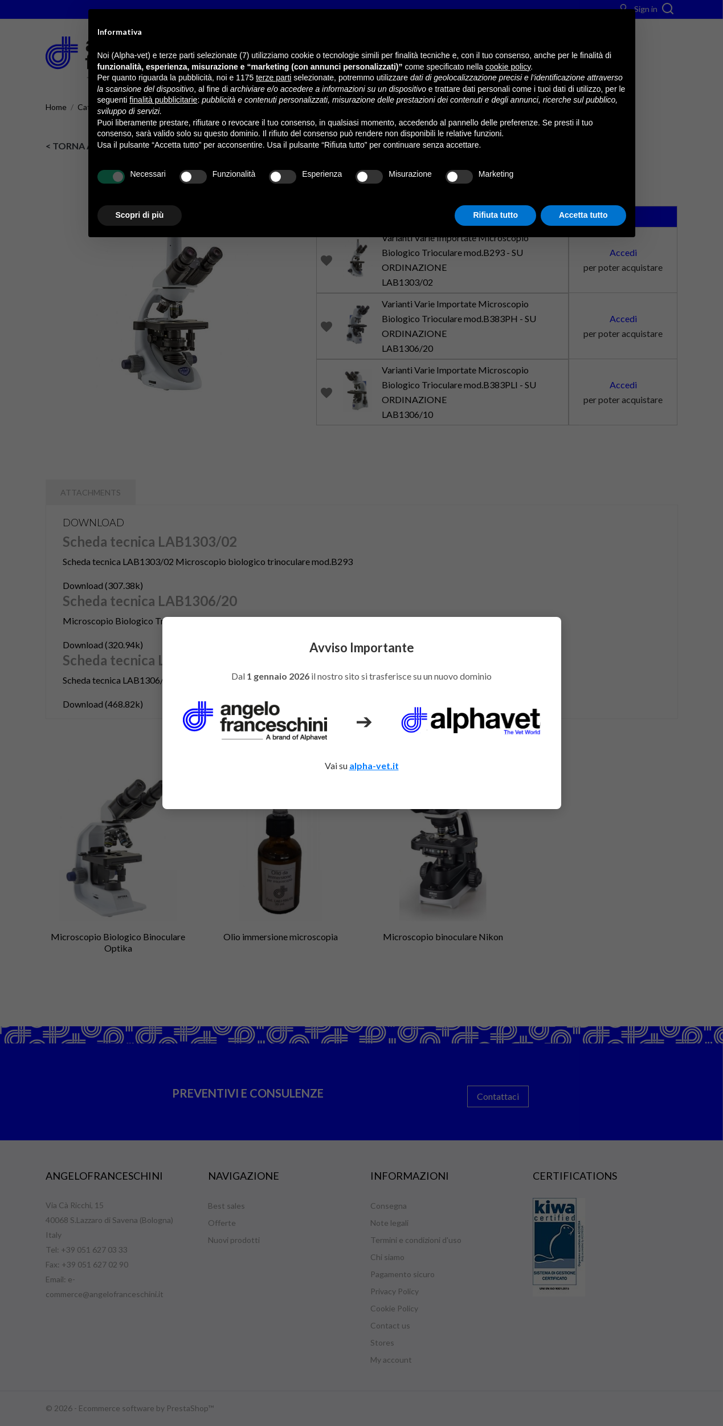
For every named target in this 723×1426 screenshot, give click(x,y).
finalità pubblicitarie (163, 99)
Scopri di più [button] (140, 215)
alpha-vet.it (374, 765)
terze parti (273, 77)
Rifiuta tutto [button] (495, 215)
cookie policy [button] (507, 66)
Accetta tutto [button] (583, 215)
